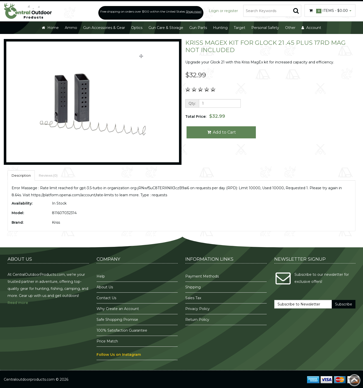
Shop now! (193, 11)
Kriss (56, 222)
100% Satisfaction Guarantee (122, 330)
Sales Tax (193, 298)
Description (21, 175)
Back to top (354, 380)
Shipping (193, 287)
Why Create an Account (118, 308)
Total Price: (205, 116)
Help (101, 276)
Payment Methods (202, 276)
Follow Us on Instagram (119, 354)
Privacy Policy (198, 308)
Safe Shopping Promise (117, 319)
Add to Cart (221, 132)
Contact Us (106, 298)
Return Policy (197, 319)
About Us (105, 287)
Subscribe (343, 304)
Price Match (107, 341)
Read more (18, 302)
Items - (330, 10)
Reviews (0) (48, 175)
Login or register (223, 11)
